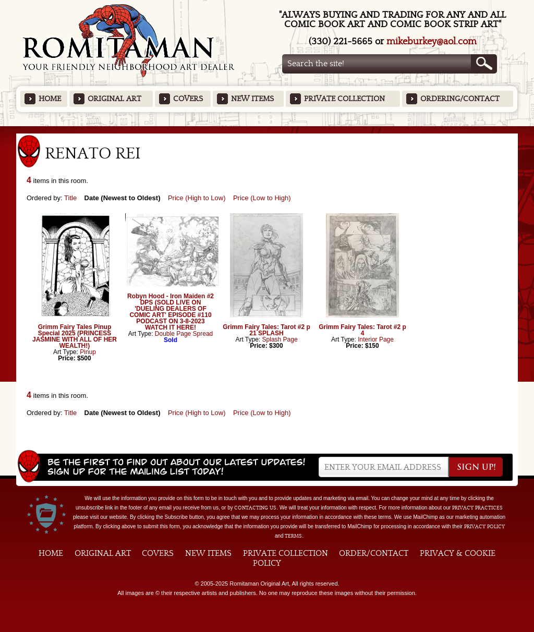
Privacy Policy (484, 527)
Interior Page (376, 339)
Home (50, 98)
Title (70, 198)
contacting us (255, 508)
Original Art (114, 98)
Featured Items (267, 129)
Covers (188, 98)
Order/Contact (373, 553)
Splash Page (280, 339)
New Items (252, 98)
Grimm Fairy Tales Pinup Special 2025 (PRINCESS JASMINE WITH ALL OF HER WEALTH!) (74, 336)
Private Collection (344, 98)
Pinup (88, 352)
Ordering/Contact (460, 98)
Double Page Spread (184, 333)
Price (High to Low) (197, 198)
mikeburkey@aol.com (431, 41)
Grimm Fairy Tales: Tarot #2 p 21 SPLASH (266, 330)
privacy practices (477, 508)
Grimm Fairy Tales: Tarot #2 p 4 (362, 330)
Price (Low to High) (262, 198)
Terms (293, 536)
